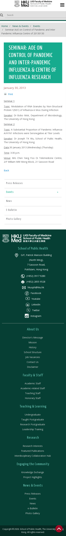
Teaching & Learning (33, 406)
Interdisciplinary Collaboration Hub (32, 455)
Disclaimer (32, 366)
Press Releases (33, 493)
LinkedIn (33, 304)
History (32, 347)
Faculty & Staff (33, 375)
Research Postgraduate (32, 424)
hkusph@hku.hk (33, 287)
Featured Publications (32, 450)
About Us (33, 329)
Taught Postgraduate (32, 419)
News (33, 503)
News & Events (20, 26)
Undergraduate (33, 414)
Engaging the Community (33, 464)
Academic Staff (33, 383)
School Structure (32, 352)
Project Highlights (32, 477)
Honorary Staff (32, 398)
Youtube (33, 298)
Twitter (33, 310)
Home (4, 26)
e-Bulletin (33, 508)
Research (33, 437)
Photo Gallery (32, 513)
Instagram (33, 315)
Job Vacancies (32, 357)
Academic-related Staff (33, 388)
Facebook (33, 293)
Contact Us (33, 362)
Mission (32, 342)
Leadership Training (32, 429)
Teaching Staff (32, 393)
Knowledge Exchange (32, 472)
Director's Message (32, 337)
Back (6, 170)
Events (36, 26)
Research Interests (33, 445)
